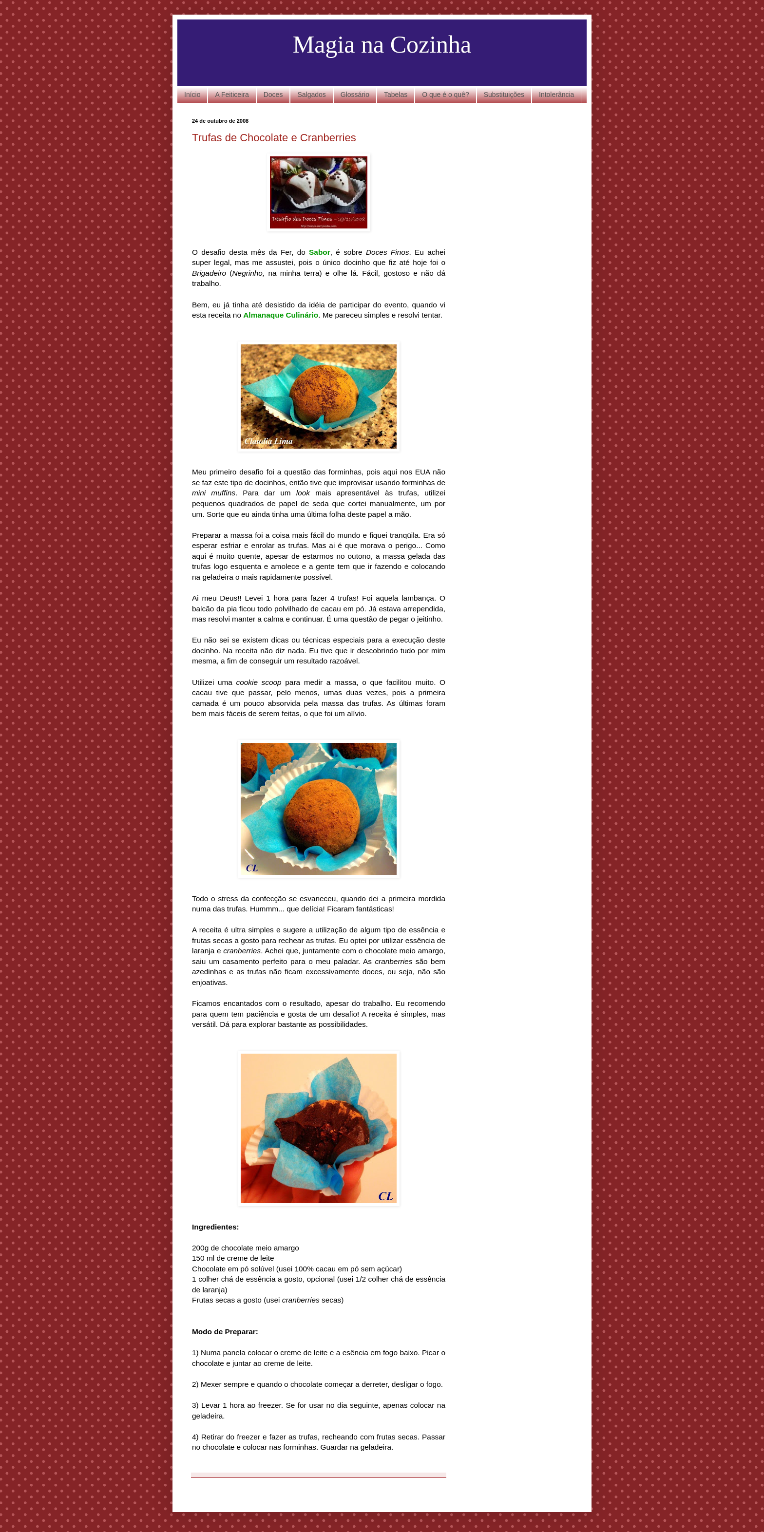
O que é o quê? (445, 94)
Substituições (504, 94)
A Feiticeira (231, 94)
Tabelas (395, 94)
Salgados (311, 94)
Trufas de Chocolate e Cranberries (274, 138)
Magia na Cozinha (382, 44)
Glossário (355, 94)
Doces (273, 94)
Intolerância (556, 94)
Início (192, 94)
